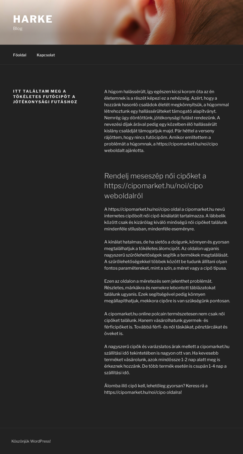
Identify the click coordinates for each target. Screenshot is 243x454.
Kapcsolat (46, 55)
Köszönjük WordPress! (31, 441)
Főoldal (19, 55)
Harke (33, 19)
